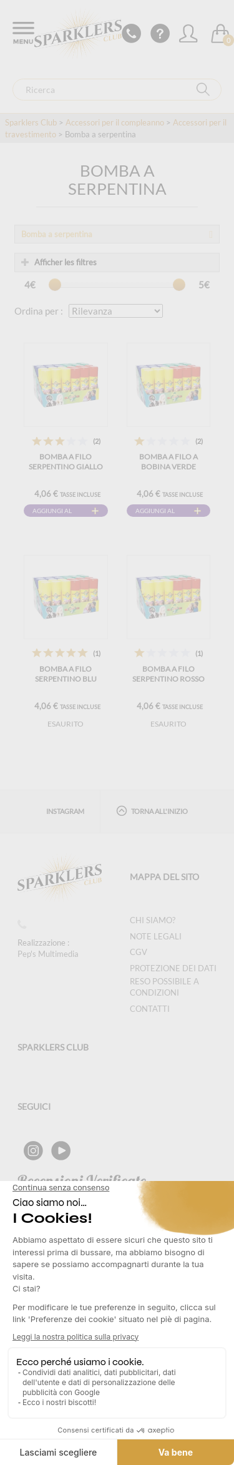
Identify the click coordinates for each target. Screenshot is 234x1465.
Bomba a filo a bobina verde (168, 461)
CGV (138, 952)
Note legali (156, 936)
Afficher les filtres (59, 262)
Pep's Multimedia (48, 954)
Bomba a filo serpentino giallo (66, 461)
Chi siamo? (152, 920)
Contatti (150, 1009)
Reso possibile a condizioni (164, 987)
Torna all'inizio (152, 810)
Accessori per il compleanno (115, 122)
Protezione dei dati (173, 968)
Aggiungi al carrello (52, 512)
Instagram (65, 811)
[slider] (55, 284)
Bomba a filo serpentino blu (66, 674)
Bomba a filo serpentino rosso (168, 674)
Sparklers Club (31, 122)
